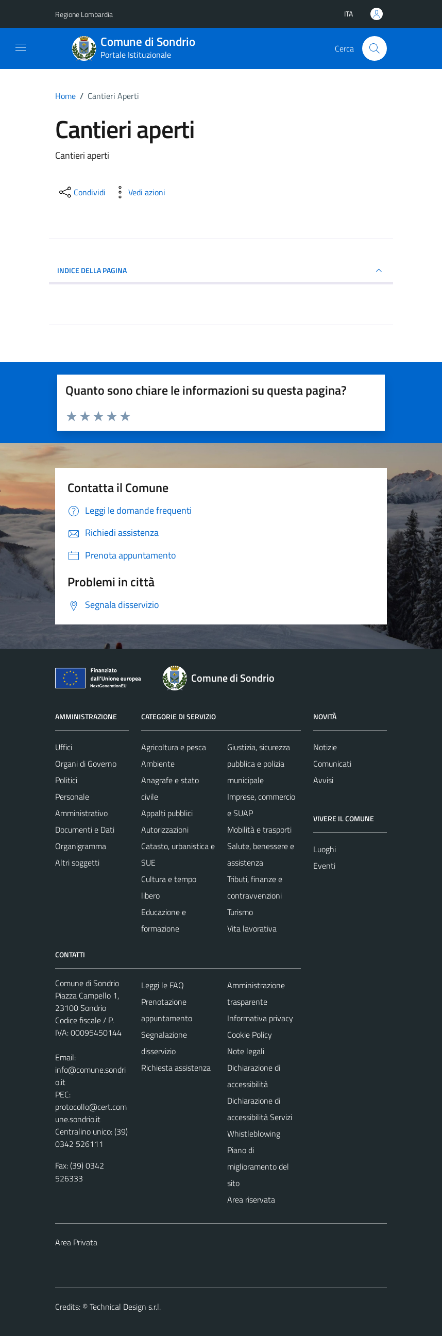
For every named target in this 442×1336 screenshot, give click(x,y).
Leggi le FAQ (162, 985)
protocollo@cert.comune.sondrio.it (91, 1113)
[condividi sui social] (81, 192)
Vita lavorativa (252, 928)
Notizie (325, 747)
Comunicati (332, 763)
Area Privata (76, 1242)
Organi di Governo (85, 763)
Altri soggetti (77, 862)
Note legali (245, 1051)
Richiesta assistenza (176, 1067)
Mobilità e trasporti (259, 829)
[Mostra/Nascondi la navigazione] (20, 47)
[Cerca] (374, 48)
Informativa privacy (260, 1018)
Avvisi (323, 780)
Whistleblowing (253, 1133)
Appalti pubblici (167, 813)
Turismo (240, 912)
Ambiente (158, 763)
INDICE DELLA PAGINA (221, 270)
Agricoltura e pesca (173, 747)
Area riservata (251, 1199)
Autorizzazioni (165, 829)
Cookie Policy (249, 1034)
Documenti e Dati (84, 829)
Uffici (63, 747)
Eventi (324, 865)
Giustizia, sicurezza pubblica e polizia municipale (258, 763)
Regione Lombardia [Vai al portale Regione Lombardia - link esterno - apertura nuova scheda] (84, 14)
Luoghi (324, 849)
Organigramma (80, 846)
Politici (66, 780)
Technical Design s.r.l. (125, 1306)
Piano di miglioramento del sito (258, 1166)
